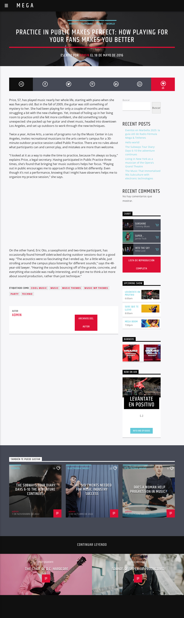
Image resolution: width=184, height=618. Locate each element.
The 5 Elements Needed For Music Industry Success (93, 489)
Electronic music (79, 468)
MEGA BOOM (131, 321)
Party (15, 293)
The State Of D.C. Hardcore (46, 569)
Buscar (126, 100)
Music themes (71, 288)
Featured (87, 23)
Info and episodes (141, 431)
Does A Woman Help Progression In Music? (148, 489)
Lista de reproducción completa (141, 264)
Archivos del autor (86, 322)
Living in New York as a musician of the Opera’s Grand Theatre (139, 162)
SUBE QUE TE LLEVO (132, 308)
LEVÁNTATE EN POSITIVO (132, 293)
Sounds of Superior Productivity (139, 569)
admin (84, 55)
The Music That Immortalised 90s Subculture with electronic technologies (142, 174)
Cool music (39, 288)
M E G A (25, 5)
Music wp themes (96, 288)
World (110, 23)
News (99, 23)
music (54, 288)
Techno (27, 293)
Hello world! (132, 142)
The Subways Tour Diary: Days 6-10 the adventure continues (140, 150)
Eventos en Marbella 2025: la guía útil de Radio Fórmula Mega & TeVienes (142, 133)
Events (73, 23)
